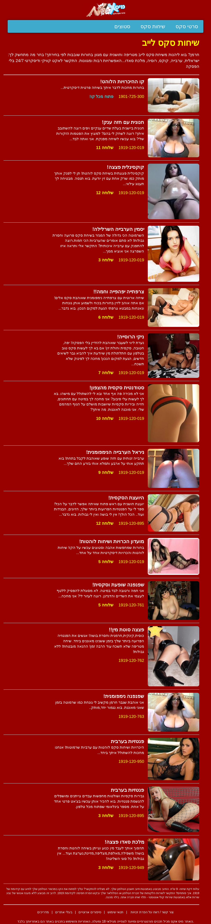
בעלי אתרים (63, 912)
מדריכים (43, 912)
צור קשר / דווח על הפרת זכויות (152, 912)
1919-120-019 (131, 147)
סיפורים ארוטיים (90, 912)
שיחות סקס (153, 26)
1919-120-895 (131, 523)
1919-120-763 (131, 716)
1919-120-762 (131, 660)
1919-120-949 (131, 867)
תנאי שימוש (115, 912)
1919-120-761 (131, 605)
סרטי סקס (187, 26)
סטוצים (122, 26)
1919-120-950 (131, 761)
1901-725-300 (131, 96)
